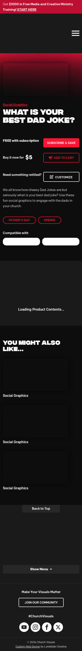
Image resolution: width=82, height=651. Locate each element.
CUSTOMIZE (64, 177)
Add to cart (64, 158)
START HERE (27, 10)
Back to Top (41, 509)
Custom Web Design (28, 646)
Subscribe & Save (61, 143)
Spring (49, 220)
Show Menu (39, 569)
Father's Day (19, 220)
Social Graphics (15, 105)
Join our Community (41, 602)
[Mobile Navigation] (74, 33)
